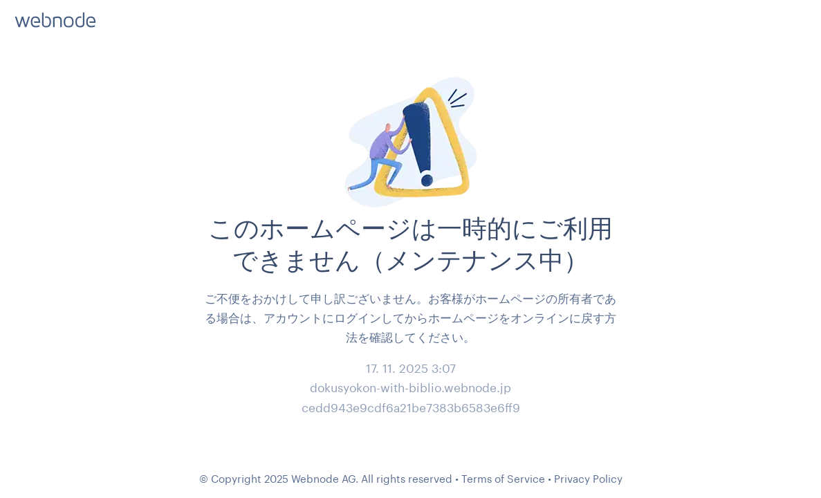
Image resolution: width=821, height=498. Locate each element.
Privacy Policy (588, 478)
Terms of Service (503, 478)
